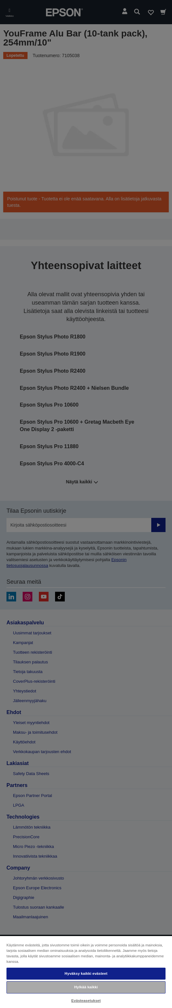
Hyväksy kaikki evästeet (85, 973)
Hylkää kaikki (86, 987)
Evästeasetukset (86, 1001)
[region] (86, 971)
